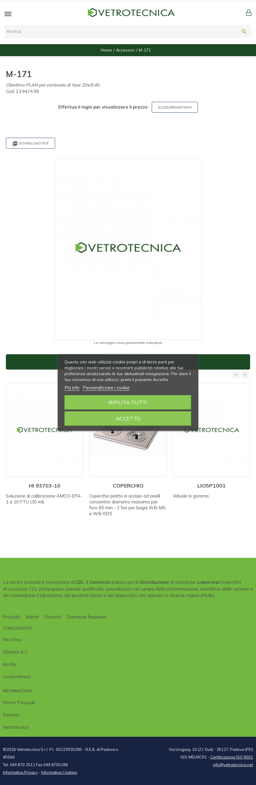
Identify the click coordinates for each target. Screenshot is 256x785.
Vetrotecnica (16, 727)
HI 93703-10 (44, 485)
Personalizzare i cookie (106, 387)
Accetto (128, 418)
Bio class (12, 639)
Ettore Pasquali (19, 702)
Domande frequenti (86, 617)
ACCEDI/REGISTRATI (175, 107)
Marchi (32, 617)
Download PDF (30, 144)
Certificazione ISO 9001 (231, 757)
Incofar (10, 664)
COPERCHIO (128, 485)
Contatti (52, 617)
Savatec (11, 715)
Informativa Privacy (20, 772)
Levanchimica (16, 676)
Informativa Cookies (59, 772)
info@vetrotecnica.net (233, 764)
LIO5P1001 (211, 485)
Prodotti (11, 617)
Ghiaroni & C (15, 652)
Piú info (72, 387)
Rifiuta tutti (128, 402)
